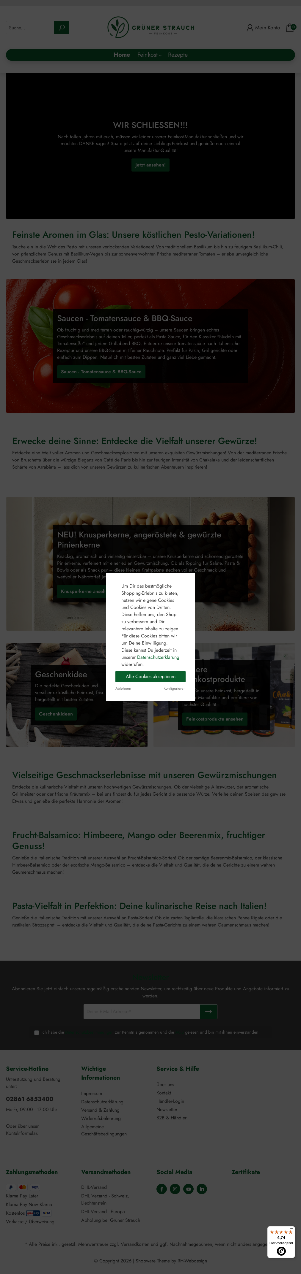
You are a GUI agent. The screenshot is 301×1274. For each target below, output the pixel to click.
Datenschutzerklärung (158, 657)
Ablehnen (123, 688)
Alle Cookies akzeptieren (150, 676)
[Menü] (291, 1229)
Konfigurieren (175, 688)
